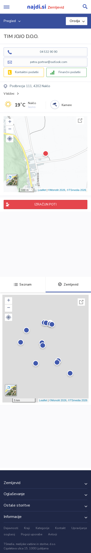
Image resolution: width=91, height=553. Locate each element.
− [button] (9, 129)
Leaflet (42, 190)
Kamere (67, 105)
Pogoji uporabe (31, 534)
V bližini (9, 94)
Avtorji (52, 534)
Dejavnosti (11, 528)
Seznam (23, 284)
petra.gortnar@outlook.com (48, 62)
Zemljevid (68, 284)
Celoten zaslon (80, 120)
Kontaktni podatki (27, 72)
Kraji (27, 528)
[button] (9, 138)
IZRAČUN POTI (45, 204)
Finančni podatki (69, 72)
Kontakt (60, 528)
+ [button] (9, 122)
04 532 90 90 (48, 52)
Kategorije (42, 528)
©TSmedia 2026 (76, 190)
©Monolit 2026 (56, 190)
